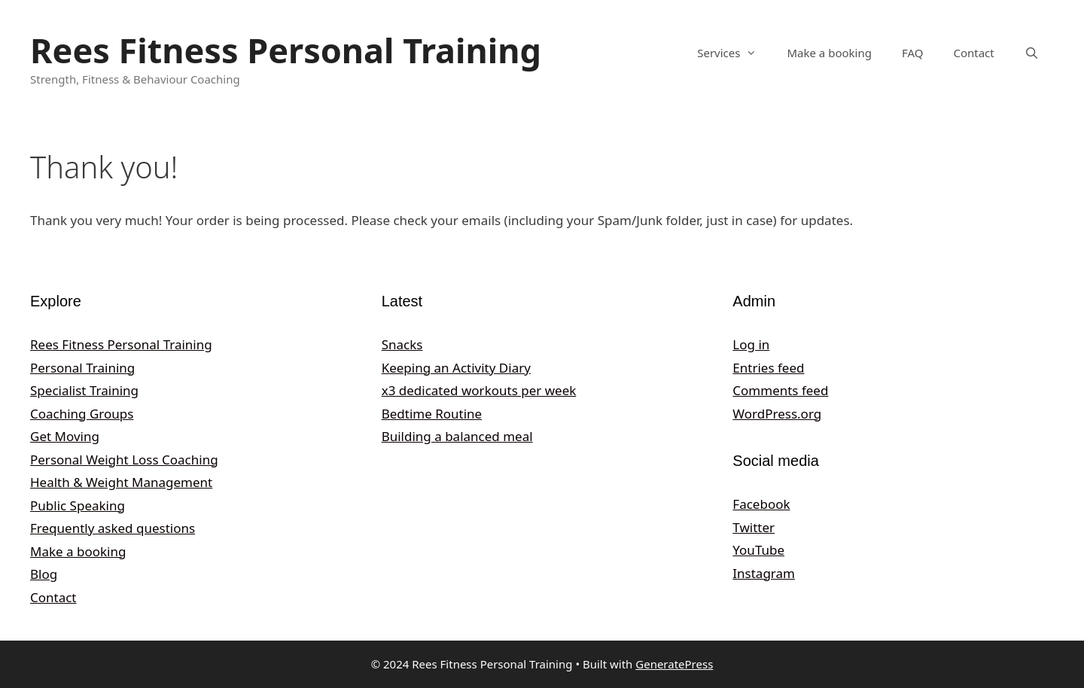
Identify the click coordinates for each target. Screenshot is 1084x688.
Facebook (761, 504)
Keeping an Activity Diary (456, 367)
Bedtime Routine (432, 413)
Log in (750, 344)
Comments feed (780, 390)
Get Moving (64, 436)
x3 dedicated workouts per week (479, 390)
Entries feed (768, 367)
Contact (973, 52)
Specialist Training (84, 390)
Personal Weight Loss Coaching (124, 459)
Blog (43, 574)
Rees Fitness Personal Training (285, 50)
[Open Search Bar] (1031, 52)
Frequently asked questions (112, 528)
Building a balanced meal (457, 436)
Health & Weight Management (121, 482)
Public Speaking (77, 505)
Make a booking (829, 52)
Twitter (753, 527)
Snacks (402, 344)
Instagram (763, 573)
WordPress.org (776, 413)
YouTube (758, 550)
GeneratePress (674, 663)
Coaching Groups (81, 413)
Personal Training (82, 367)
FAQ (913, 52)
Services (734, 52)
